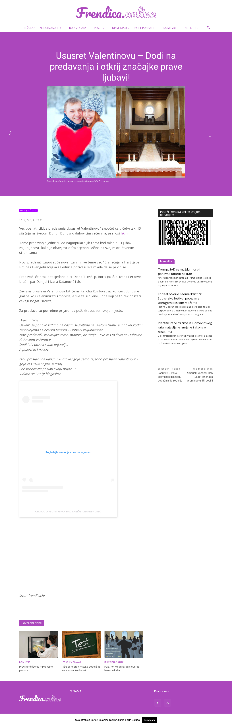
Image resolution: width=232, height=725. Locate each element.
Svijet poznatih (146, 28)
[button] (208, 28)
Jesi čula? (28, 28)
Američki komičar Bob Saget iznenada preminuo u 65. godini (200, 376)
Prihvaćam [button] (149, 720)
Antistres (191, 28)
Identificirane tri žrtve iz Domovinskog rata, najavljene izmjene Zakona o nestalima (185, 327)
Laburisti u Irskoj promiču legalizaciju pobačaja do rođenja (170, 376)
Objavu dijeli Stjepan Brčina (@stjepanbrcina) (68, 511)
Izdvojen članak (28, 210)
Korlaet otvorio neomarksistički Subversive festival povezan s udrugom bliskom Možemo (180, 298)
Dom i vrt (171, 28)
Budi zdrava (79, 28)
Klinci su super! (52, 28)
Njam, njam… (120, 28)
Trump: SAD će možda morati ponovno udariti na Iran (179, 271)
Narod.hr (166, 261)
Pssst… (100, 28)
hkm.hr (126, 233)
